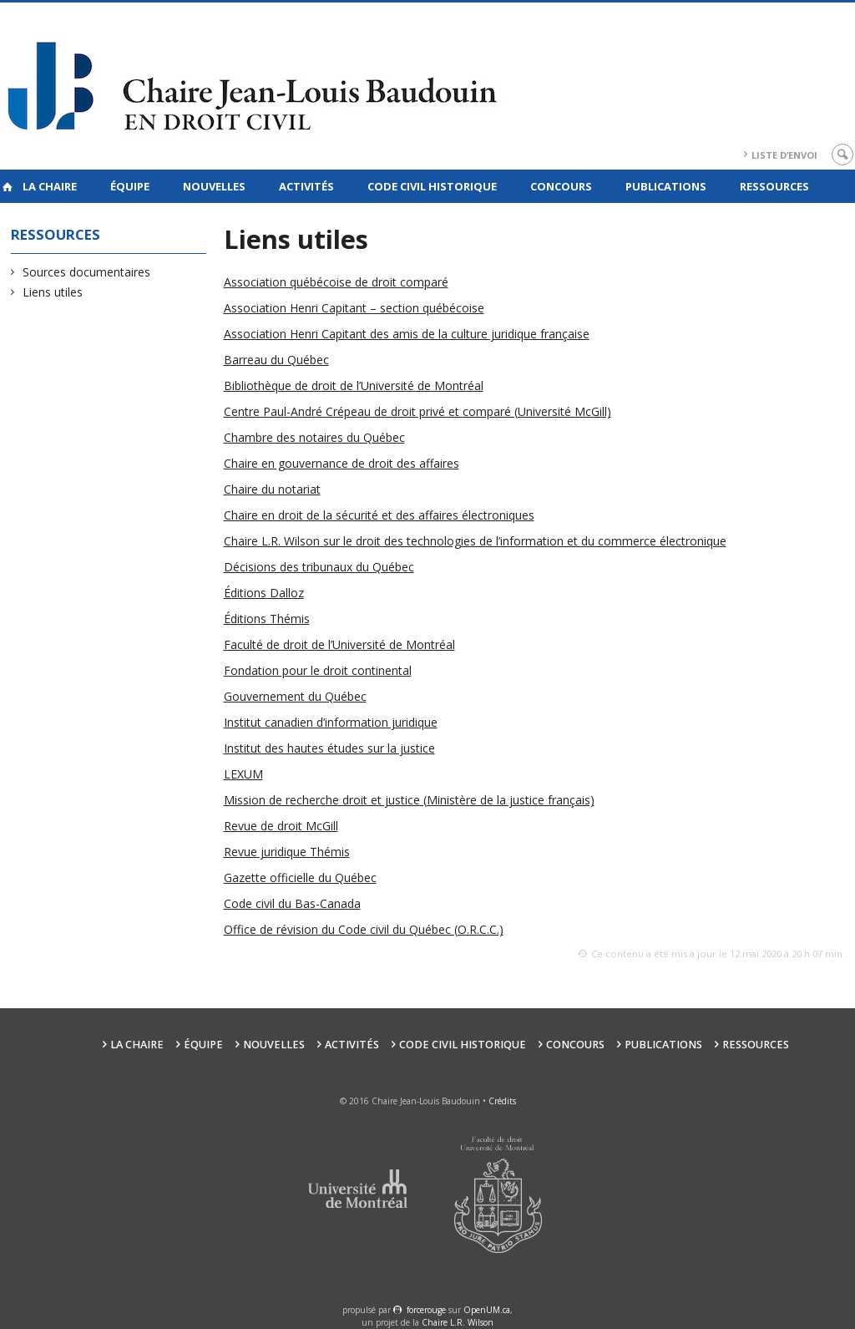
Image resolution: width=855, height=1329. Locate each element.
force (426, 1310)
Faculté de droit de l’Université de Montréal (339, 644)
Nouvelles (214, 186)
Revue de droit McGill (281, 826)
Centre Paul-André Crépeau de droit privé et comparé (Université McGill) (417, 411)
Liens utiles (53, 292)
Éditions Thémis (267, 618)
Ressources (774, 186)
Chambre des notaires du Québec (314, 437)
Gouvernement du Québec (295, 696)
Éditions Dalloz (264, 593)
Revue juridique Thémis (287, 852)
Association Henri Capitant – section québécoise (354, 308)
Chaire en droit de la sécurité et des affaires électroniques (379, 515)
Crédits (502, 1101)
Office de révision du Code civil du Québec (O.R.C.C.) (363, 929)
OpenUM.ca (486, 1310)
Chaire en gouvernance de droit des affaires (341, 463)
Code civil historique (432, 186)
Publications (665, 186)
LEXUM (243, 774)
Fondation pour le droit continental (318, 670)
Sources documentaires (86, 272)
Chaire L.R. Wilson (457, 1322)
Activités (306, 186)
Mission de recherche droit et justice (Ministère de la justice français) (409, 800)
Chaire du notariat (272, 489)
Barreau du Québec (276, 360)
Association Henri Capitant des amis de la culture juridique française (406, 334)
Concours (561, 186)
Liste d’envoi (784, 155)
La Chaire (50, 186)
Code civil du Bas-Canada (292, 903)
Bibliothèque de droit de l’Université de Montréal (353, 385)
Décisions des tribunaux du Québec (319, 567)
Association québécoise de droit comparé (336, 282)
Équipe (129, 186)
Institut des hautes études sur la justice (329, 748)
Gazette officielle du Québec (300, 877)
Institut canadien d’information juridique (331, 722)
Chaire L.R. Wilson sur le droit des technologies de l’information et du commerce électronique (475, 541)
